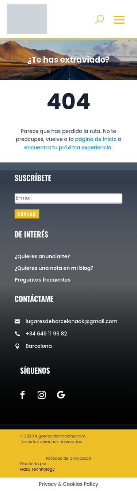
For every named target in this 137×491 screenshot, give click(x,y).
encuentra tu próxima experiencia (67, 147)
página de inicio (96, 139)
